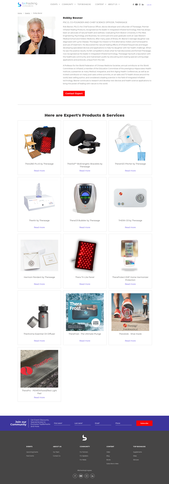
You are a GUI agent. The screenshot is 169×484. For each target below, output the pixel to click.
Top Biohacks (84, 4)
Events (54, 4)
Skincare (136, 460)
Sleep (135, 456)
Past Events (30, 456)
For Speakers (84, 456)
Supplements (137, 452)
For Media (83, 460)
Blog (108, 456)
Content (99, 4)
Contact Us (56, 456)
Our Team (56, 452)
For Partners (84, 452)
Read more (39, 171)
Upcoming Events (32, 452)
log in (149, 5)
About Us (112, 4)
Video (108, 452)
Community (67, 4)
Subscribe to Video (112, 463)
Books (108, 460)
